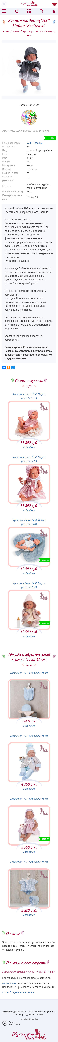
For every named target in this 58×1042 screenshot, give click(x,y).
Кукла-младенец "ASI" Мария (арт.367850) (29, 585)
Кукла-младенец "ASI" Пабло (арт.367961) (29, 522)
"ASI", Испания (35, 143)
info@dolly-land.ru (29, 1018)
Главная (6, 31)
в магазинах (9, 983)
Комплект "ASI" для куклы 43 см (29, 672)
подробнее (29, 447)
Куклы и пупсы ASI (31, 31)
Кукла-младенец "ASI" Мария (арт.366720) (29, 459)
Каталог (16, 31)
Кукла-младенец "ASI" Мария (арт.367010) (29, 396)
